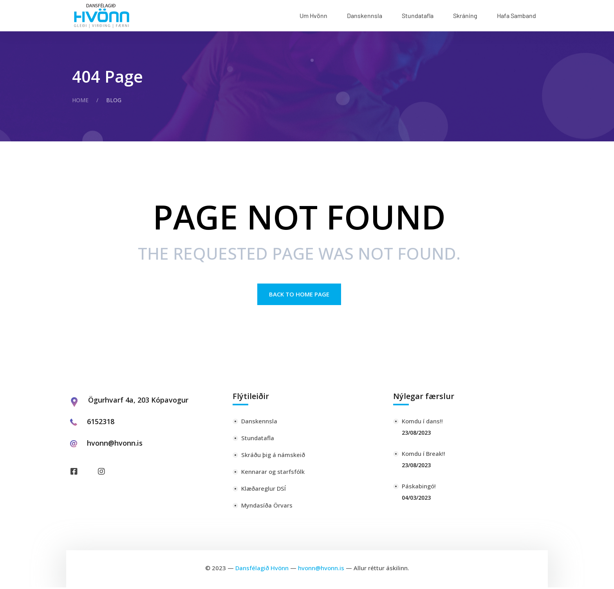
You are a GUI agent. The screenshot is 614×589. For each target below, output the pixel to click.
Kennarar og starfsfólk (273, 473)
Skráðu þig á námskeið (273, 456)
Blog (113, 100)
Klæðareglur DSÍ (263, 490)
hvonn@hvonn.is (115, 444)
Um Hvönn (313, 15)
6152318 (100, 423)
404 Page (107, 76)
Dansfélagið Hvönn (262, 569)
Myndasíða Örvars (267, 507)
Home (80, 100)
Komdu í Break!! (423, 455)
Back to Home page (299, 296)
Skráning (465, 15)
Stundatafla (417, 15)
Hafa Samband (516, 15)
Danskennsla (364, 15)
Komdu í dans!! (422, 422)
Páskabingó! (419, 487)
